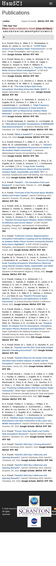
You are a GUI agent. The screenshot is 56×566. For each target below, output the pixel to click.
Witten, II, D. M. (30, 285)
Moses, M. (6, 46)
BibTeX (41, 21)
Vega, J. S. (19, 99)
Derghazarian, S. (20, 407)
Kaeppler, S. (39, 83)
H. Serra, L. (44, 320)
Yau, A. (29, 46)
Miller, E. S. (28, 43)
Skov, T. (38, 145)
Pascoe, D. (7, 65)
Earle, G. (30, 59)
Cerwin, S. (10, 217)
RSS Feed (53, 511)
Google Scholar (14, 54)
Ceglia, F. (43, 62)
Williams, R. (37, 65)
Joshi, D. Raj (7, 290)
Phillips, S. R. (42, 404)
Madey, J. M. (43, 285)
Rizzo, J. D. (16, 293)
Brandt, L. (18, 309)
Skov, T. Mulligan (32, 385)
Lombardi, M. (8, 317)
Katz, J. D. (18, 81)
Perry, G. (18, 43)
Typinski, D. (21, 282)
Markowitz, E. (31, 99)
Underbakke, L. (9, 415)
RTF (47, 21)
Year (15, 26)
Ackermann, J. (8, 214)
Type (10, 26)
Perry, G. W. (46, 161)
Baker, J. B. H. (15, 166)
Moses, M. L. (20, 59)
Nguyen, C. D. (34, 290)
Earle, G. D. (32, 345)
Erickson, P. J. (22, 102)
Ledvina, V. (34, 315)
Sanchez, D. (32, 121)
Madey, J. (30, 214)
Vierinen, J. (38, 293)
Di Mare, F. (33, 317)
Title (5, 26)
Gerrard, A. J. (27, 67)
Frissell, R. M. (44, 312)
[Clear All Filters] (44, 28)
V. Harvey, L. (29, 404)
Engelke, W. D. (8, 102)
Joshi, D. (18, 206)
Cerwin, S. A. (47, 290)
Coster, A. (20, 163)
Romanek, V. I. (29, 206)
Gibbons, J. (29, 209)
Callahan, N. (38, 412)
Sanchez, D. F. (20, 161)
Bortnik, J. (27, 105)
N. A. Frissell (7, 43)
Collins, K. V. (42, 206)
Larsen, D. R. (47, 282)
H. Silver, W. (33, 62)
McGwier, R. (43, 345)
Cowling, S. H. (26, 211)
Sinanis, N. (17, 65)
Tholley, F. (18, 404)
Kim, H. (15, 211)
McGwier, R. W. (42, 59)
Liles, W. (42, 142)
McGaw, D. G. (8, 285)
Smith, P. (27, 65)
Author (6, 21)
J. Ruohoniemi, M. (10, 260)
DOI (32, 337)
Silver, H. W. (7, 86)
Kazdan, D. (18, 209)
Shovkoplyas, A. (41, 43)
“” (23, 134)
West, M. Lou (16, 296)
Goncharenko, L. (36, 407)
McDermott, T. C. (40, 211)
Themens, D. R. (18, 323)
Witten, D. (20, 214)
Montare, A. (7, 209)
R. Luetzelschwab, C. (20, 145)
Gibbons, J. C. (20, 287)
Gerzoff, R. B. (8, 315)
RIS (51, 21)
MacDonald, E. (21, 317)
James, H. (16, 46)
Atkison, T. (6, 211)
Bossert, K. (7, 407)
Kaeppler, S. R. (20, 62)
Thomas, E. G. (22, 257)
